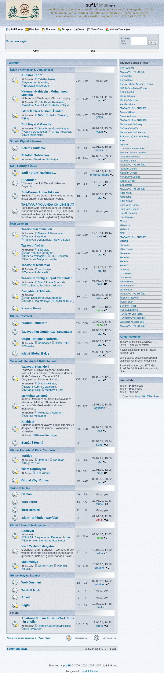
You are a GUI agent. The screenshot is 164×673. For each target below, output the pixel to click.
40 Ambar (125, 225)
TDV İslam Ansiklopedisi (132, 148)
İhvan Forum (126, 301)
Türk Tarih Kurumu (129, 209)
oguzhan (99, 407)
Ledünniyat (45, 269)
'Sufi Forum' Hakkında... (38, 172)
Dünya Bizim (126, 289)
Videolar (62, 566)
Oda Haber (125, 277)
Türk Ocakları (127, 217)
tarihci (99, 298)
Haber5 (124, 261)
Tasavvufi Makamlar (35, 265)
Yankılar (29, 346)
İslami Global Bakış (35, 353)
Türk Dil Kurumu (128, 213)
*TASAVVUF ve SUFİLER (133, 72)
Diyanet (124, 144)
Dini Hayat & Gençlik (36, 124)
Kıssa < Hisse (31, 308)
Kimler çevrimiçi (130, 336)
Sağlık (25, 605)
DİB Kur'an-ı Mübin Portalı (133, 88)
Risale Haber (127, 281)
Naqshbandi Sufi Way (131, 124)
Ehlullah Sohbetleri (35, 155)
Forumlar (13, 62)
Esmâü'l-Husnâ (32, 442)
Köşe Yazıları (32, 463)
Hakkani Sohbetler (46, 159)
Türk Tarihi (29, 502)
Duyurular (28, 180)
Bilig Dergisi (126, 185)
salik (99, 236)
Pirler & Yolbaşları (35, 256)
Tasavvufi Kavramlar (50, 233)
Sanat (81, 29)
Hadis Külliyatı (61, 105)
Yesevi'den (97, 29)
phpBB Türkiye (90, 671)
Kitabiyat (34, 29)
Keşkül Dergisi (127, 180)
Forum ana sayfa (17, 648)
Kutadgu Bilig (32, 389)
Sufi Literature (32, 629)
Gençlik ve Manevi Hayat (53, 128)
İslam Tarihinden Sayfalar (39, 517)
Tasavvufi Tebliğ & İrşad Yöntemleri (47, 278)
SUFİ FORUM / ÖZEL (23, 165)
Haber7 (124, 265)
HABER (124, 241)
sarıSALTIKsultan (148, 396)
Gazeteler (125, 253)
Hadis (52, 115)
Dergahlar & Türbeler (36, 291)
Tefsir (41, 115)
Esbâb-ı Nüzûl (46, 79)
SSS (93, 50)
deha (99, 310)
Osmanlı (27, 494)
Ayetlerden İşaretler (36, 82)
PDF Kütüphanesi (129, 309)
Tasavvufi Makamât (36, 272)
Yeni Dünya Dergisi (130, 176)
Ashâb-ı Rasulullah (36, 105)
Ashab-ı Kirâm (127, 104)
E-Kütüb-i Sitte (127, 92)
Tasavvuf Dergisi (128, 168)
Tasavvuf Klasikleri (35, 366)
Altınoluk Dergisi (128, 172)
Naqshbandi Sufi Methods (133, 132)
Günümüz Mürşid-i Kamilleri (41, 259)
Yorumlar (58, 459)
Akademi (50, 29)
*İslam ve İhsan (128, 116)
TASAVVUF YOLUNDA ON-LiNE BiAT (47, 204)
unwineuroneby (99, 174)
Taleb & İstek (30, 590)
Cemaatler (44, 343)
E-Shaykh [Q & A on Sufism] (134, 136)
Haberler (43, 459)
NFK (122, 233)
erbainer (100, 150)
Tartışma (67, 29)
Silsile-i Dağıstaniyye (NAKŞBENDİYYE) (49, 301)
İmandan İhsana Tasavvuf (133, 152)
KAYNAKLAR (127, 68)
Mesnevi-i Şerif (54, 389)
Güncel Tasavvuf (21, 316)
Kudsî (99, 444)
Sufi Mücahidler (33, 134)
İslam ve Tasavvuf (129, 297)
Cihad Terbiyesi (61, 131)
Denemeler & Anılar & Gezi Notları (45, 540)
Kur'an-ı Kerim (31, 75)
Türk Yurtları (43, 473)
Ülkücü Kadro (127, 249)
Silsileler (43, 249)
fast (99, 607)
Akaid (63, 115)
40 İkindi (124, 229)
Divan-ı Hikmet (47, 383)
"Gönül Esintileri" (34, 323)
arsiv (100, 473)
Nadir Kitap (125, 197)
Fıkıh (27, 118)
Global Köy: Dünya (35, 480)
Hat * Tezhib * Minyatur (37, 546)
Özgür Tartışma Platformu (40, 339)
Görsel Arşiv (45, 566)
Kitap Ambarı (126, 201)
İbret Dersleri (30, 510)
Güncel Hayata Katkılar (25, 575)
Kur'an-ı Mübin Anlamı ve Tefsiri (136, 84)
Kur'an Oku (126, 76)
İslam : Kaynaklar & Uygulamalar (31, 69)
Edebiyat (27, 531)
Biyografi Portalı (128, 305)
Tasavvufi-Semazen (130, 156)
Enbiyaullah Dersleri (36, 85)
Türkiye (26, 455)
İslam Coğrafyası (33, 469)
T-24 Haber (126, 273)
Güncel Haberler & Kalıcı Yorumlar (32, 450)
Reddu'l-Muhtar (128, 160)
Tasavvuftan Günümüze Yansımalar (46, 331)
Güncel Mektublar (35, 415)
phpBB (67, 665)
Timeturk (124, 269)
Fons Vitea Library (129, 205)
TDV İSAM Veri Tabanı (131, 314)
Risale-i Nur (62, 343)
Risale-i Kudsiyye (46, 435)
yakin (99, 117)
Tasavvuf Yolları (32, 245)
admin (99, 519)
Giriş (36, 50)
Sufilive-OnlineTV (129, 128)
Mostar (123, 221)
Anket (25, 597)
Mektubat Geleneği (34, 395)
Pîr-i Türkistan (59, 256)
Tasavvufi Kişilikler (35, 236)
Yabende (124, 245)
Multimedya (29, 562)
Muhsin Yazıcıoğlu (120, 29)
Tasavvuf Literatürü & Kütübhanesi (33, 361)
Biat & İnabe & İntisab (51, 282)
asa (99, 430)
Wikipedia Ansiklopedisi (132, 322)
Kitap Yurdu (126, 193)
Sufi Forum (16, 29)
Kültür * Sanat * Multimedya (28, 525)
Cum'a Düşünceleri (36, 131)
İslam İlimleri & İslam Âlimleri (42, 111)
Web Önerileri (31, 582)
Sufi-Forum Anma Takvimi (40, 192)
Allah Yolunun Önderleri (38, 252)
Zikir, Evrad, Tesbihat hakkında (43, 285)
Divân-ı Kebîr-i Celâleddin (40, 386)
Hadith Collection (129, 100)
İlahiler (28, 569)
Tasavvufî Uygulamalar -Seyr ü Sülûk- (47, 239)
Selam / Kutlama (33, 148)
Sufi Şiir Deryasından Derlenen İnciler (47, 537)
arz (100, 100)
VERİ (122, 140)
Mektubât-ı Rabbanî (50, 412)
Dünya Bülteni (127, 285)
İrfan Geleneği (19, 223)
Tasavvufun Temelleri (36, 229)
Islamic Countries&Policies (54, 625)
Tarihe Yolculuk (20, 488)
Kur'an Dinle (126, 80)
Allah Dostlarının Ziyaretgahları (43, 297)
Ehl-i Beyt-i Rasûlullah (51, 102)
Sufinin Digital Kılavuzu (25, 141)
